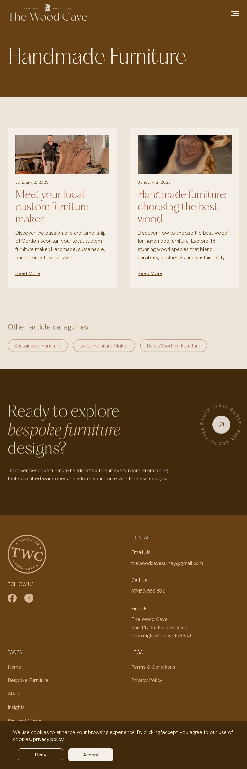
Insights (16, 707)
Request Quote (24, 720)
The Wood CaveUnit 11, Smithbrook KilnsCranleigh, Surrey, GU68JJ (161, 627)
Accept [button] (91, 754)
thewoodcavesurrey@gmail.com (167, 563)
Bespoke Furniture (28, 680)
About (14, 693)
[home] (47, 12)
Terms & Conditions (153, 667)
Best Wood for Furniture (173, 351)
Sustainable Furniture (37, 351)
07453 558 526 (148, 591)
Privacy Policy (146, 680)
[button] (234, 13)
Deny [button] (40, 754)
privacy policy (48, 739)
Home (14, 667)
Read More (27, 273)
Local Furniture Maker (104, 351)
